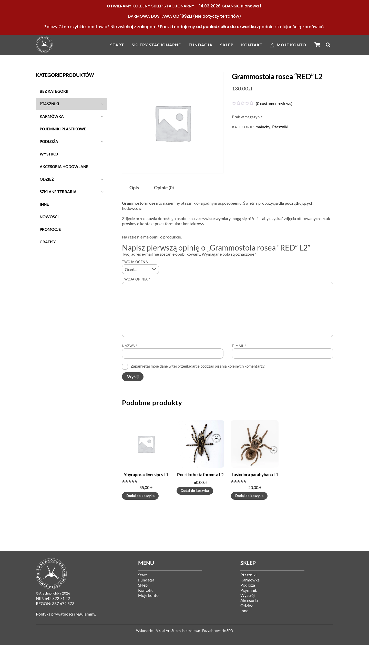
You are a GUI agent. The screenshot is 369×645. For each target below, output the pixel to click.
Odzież (246, 605)
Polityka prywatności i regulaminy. (66, 613)
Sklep (226, 44)
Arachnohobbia (50, 593)
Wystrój (247, 595)
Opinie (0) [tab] (164, 187)
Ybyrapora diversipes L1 (146, 474)
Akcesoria (249, 600)
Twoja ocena (135, 262)
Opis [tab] (134, 187)
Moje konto (288, 44)
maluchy (262, 126)
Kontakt (252, 44)
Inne (244, 610)
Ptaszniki (280, 126)
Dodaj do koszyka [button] (140, 496)
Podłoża (247, 584)
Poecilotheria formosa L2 (200, 474)
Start (117, 44)
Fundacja (200, 44)
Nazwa (129, 346)
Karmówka (250, 579)
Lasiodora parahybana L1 (255, 474)
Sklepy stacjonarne (156, 44)
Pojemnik (248, 590)
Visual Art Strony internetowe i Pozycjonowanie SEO (194, 631)
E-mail (239, 346)
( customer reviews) (274, 103)
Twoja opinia (136, 279)
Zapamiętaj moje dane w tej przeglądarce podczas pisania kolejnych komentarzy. (198, 366)
